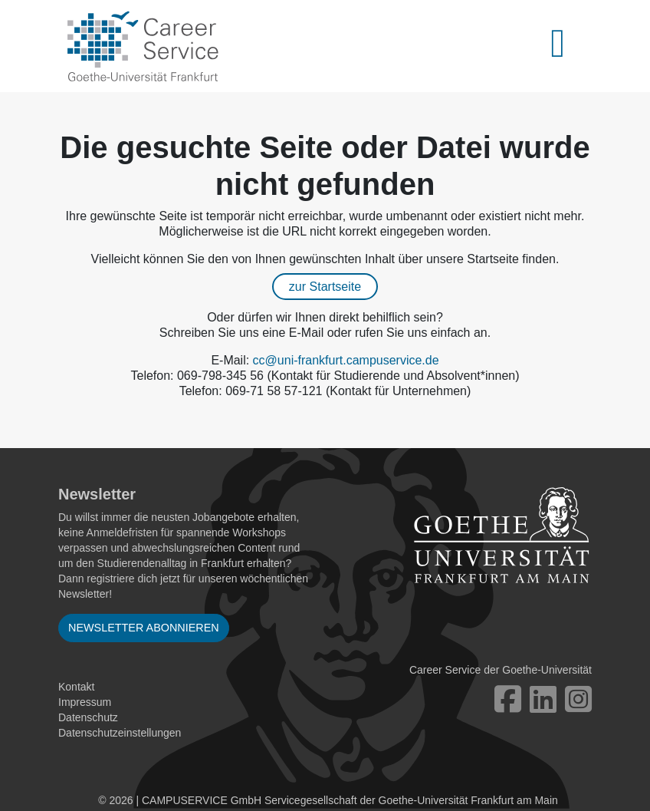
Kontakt (76, 687)
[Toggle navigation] (566, 46)
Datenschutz (88, 717)
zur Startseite (325, 286)
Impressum (84, 702)
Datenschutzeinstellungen (119, 733)
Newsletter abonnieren (143, 627)
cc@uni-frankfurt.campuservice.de (346, 360)
